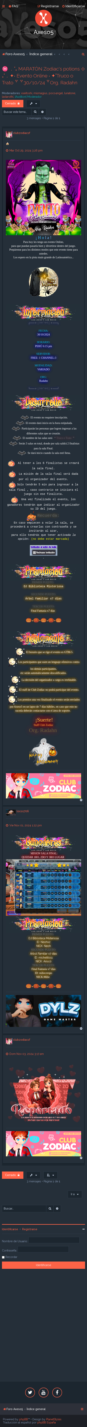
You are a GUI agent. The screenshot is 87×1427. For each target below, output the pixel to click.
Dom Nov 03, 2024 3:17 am (25, 1053)
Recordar (11, 1257)
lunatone (69, 93)
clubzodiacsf (21, 133)
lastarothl (8, 96)
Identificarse (10, 1229)
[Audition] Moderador (28, 96)
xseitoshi (26, 93)
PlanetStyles (53, 1419)
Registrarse (29, 1229)
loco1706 (23, 811)
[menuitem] (13, 6)
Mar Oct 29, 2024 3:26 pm (24, 150)
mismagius (40, 93)
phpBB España (46, 1422)
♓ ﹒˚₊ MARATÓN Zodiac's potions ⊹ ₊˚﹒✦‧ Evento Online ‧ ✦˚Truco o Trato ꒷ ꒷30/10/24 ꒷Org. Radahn (43, 75)
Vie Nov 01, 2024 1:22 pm (24, 825)
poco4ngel (56, 93)
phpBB (23, 1419)
